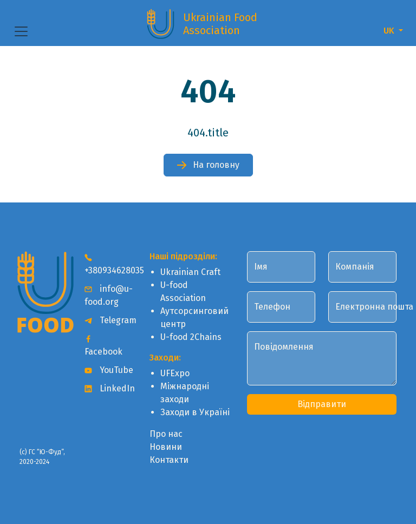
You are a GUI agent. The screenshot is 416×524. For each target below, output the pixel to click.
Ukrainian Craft (190, 272)
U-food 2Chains (191, 337)
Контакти (169, 460)
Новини (166, 447)
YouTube (108, 370)
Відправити (321, 404)
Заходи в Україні (195, 412)
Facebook (103, 345)
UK (390, 30)
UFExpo (175, 373)
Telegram (110, 320)
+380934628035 (110, 264)
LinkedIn (109, 388)
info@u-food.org (108, 295)
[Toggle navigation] (21, 31)
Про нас (166, 434)
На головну (208, 165)
